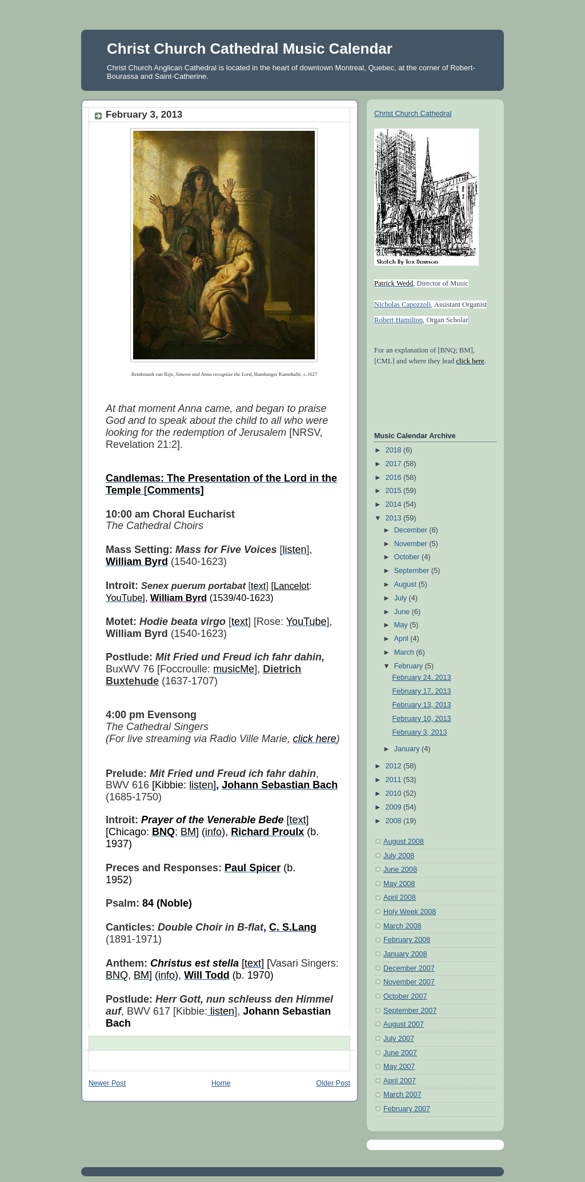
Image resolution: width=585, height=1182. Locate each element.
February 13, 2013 (421, 705)
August (406, 584)
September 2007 (409, 1011)
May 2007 (399, 1067)
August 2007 (403, 1024)
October (408, 557)
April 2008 (399, 897)
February (409, 666)
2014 (395, 504)
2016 (395, 478)
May (402, 625)
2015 (395, 491)
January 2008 (405, 954)
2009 (395, 807)
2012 (395, 766)
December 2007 (409, 968)
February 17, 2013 (421, 691)
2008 (395, 821)
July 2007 (398, 1039)
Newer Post (107, 1083)
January (408, 749)
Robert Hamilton (398, 320)
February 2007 (406, 1109)
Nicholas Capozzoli (402, 304)
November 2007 (409, 982)
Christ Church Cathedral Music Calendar (249, 48)
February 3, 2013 (419, 732)
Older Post (333, 1083)
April (402, 639)
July (401, 598)
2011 (395, 780)
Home (221, 1083)
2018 (395, 450)
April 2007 (399, 1081)
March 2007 (402, 1095)
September (412, 571)
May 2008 (399, 884)
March (405, 652)
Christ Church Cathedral (412, 114)
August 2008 (403, 842)
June (403, 612)
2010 (395, 794)
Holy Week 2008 (409, 912)
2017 (395, 464)
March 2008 (402, 926)
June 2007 (400, 1053)
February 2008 (406, 940)
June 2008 (400, 870)
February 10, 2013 (421, 719)
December (412, 530)
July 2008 (398, 856)
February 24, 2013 (421, 678)
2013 (395, 518)
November (412, 544)
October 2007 (405, 996)
